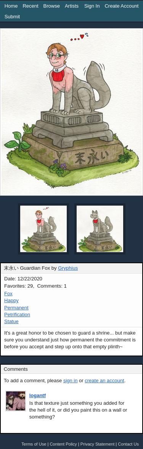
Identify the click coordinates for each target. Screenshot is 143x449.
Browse (51, 6)
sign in (70, 380)
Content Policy (63, 444)
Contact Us (128, 444)
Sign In (92, 6)
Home (11, 6)
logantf (37, 395)
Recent (30, 6)
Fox (8, 293)
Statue (11, 321)
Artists (72, 6)
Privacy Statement (97, 444)
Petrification (17, 314)
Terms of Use (33, 444)
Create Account (121, 6)
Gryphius (68, 268)
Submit (12, 16)
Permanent (16, 308)
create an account (104, 380)
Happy (11, 300)
